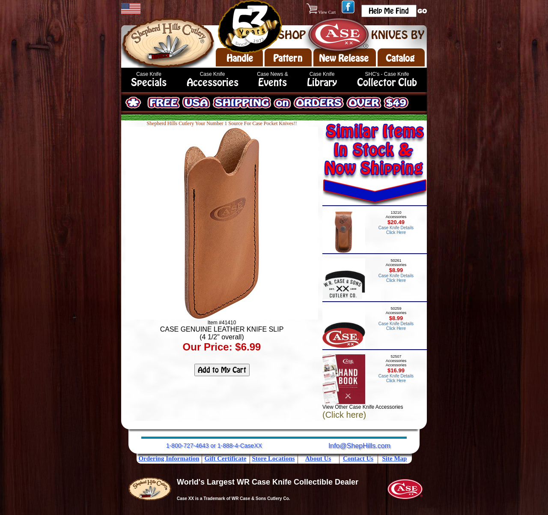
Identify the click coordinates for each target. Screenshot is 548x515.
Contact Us (358, 458)
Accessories (212, 82)
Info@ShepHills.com (359, 445)
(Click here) (344, 414)
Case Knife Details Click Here (396, 230)
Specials (149, 82)
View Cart (322, 12)
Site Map (394, 458)
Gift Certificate (226, 458)
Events (272, 82)
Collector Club (387, 82)
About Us (318, 458)
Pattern (287, 58)
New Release (344, 58)
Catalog (400, 58)
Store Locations (273, 458)
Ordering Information (168, 458)
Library (322, 82)
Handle (239, 58)
